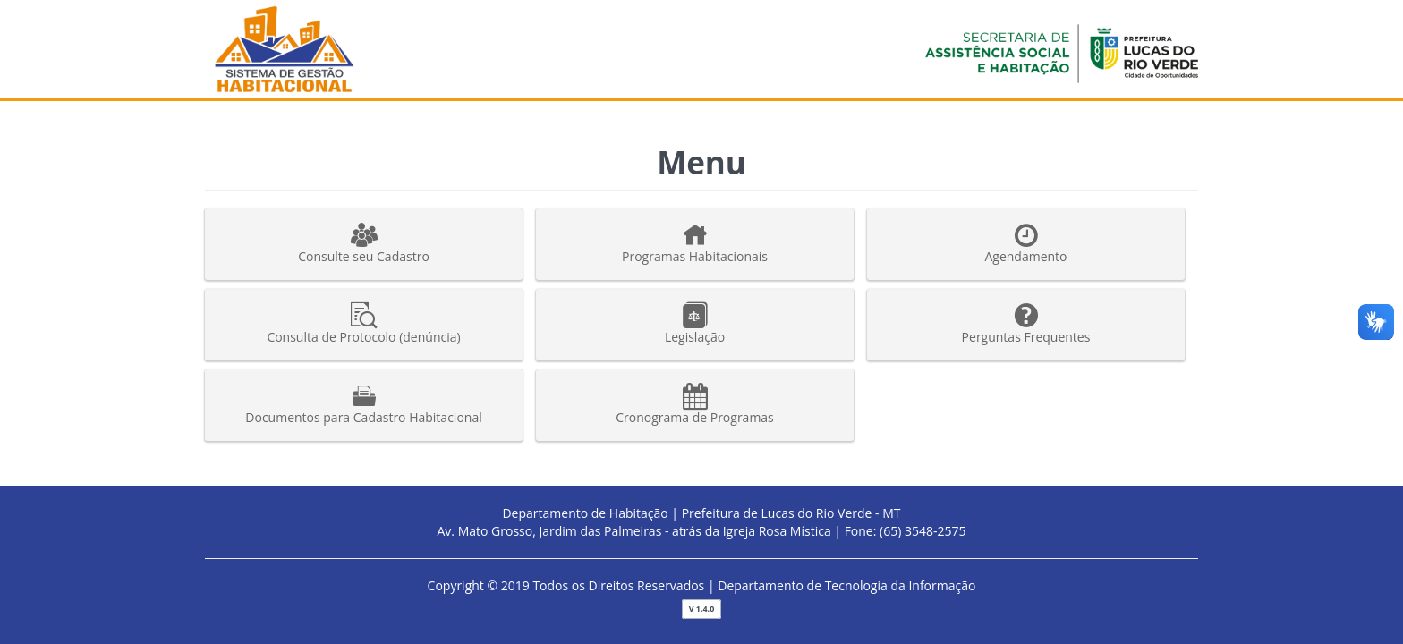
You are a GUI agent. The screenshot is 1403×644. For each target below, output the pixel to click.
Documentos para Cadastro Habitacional (363, 404)
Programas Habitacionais (694, 243)
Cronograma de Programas (694, 404)
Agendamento (1026, 243)
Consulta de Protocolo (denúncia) (363, 323)
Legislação (694, 323)
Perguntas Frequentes (1026, 323)
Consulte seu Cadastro (363, 243)
